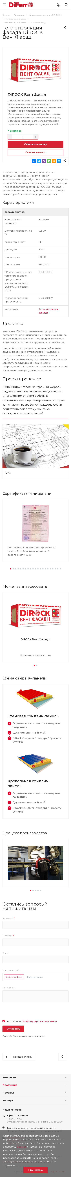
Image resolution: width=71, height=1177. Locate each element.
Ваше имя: (8, 918)
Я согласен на (31, 1021)
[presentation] (26, 1013)
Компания (9, 1077)
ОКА (8, 472)
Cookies (21, 1146)
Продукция (9, 1085)
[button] (10, 568)
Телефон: (8, 936)
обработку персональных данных (39, 1021)
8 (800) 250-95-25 (17, 1115)
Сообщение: (8, 988)
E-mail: (5, 953)
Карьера (7, 1100)
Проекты (8, 1092)
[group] (35, 627)
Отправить (13, 1028)
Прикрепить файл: (11, 970)
